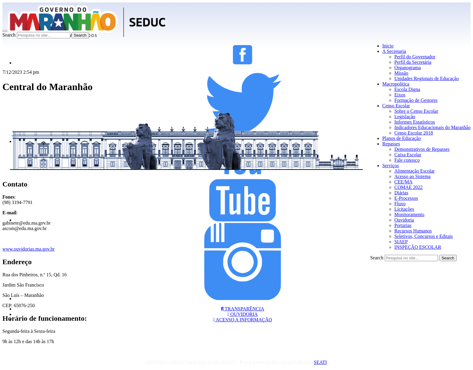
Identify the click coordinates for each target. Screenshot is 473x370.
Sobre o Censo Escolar (416, 111)
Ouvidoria (404, 219)
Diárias (401, 192)
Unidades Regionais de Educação (426, 78)
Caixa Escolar (407, 154)
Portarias (402, 225)
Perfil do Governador (414, 56)
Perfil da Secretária (412, 62)
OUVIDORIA (242, 314)
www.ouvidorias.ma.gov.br (28, 249)
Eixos (399, 94)
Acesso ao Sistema (412, 176)
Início (387, 45)
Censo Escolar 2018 (413, 132)
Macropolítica (395, 83)
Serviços (390, 165)
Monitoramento (409, 214)
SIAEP (401, 241)
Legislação (404, 116)
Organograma (407, 67)
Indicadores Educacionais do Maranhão (432, 127)
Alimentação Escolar (414, 171)
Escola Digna (407, 89)
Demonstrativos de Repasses (421, 149)
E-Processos (406, 198)
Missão (401, 73)
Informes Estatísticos (414, 122)
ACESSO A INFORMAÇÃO (242, 319)
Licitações (404, 209)
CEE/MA (403, 181)
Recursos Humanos (413, 230)
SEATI (320, 362)
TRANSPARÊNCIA (242, 308)
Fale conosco (407, 160)
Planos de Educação (401, 138)
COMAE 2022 (408, 187)
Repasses (391, 143)
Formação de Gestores (415, 100)
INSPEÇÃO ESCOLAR (417, 247)
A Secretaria (394, 51)
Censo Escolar (396, 105)
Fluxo (399, 203)
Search (9, 34)
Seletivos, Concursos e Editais (423, 236)
